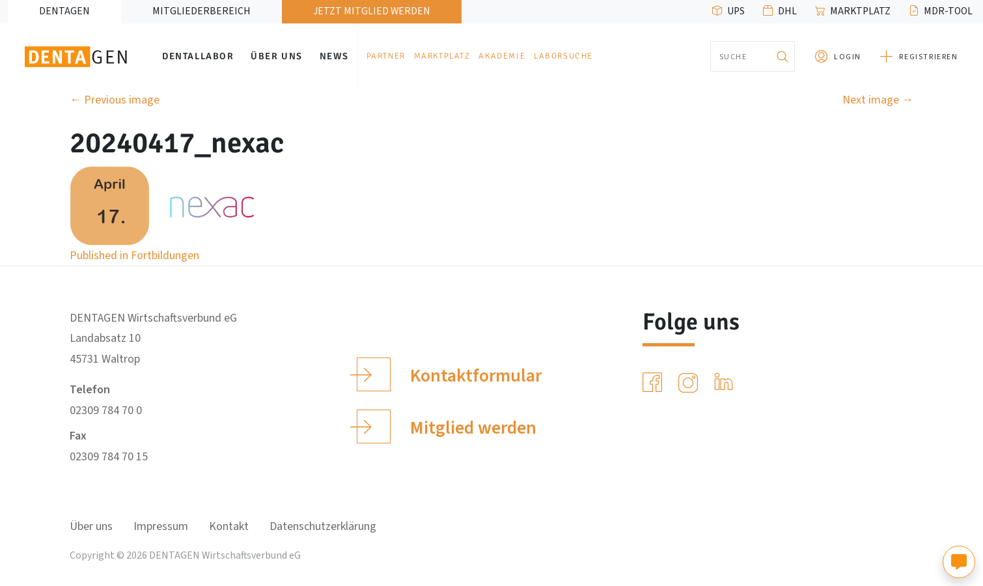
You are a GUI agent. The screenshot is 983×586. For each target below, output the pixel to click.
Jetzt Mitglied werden (371, 11)
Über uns (277, 56)
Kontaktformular (449, 374)
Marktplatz (860, 11)
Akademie (501, 56)
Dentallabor (198, 56)
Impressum (160, 526)
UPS (736, 11)
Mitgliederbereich (201, 11)
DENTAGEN (64, 11)
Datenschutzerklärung (323, 526)
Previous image (114, 100)
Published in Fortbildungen (134, 255)
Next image (877, 100)
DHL (787, 11)
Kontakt (229, 526)
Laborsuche (563, 56)
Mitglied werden (446, 426)
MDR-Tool (948, 11)
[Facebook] (655, 382)
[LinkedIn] (726, 382)
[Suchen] (781, 56)
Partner (386, 56)
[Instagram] (691, 382)
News (334, 56)
